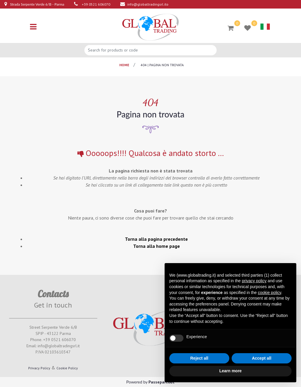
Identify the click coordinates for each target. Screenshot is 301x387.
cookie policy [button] (269, 292)
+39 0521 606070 (96, 4)
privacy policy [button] (254, 280)
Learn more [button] (230, 370)
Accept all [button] (261, 358)
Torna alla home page (156, 246)
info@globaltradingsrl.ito (147, 4)
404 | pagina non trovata (162, 65)
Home (124, 65)
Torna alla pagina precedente (156, 239)
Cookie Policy (67, 368)
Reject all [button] (199, 358)
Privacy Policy (39, 368)
